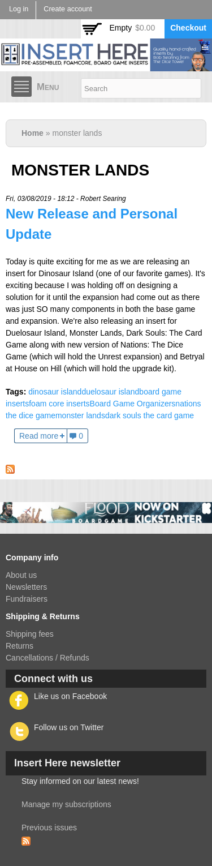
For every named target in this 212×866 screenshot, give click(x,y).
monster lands (80, 415)
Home (32, 133)
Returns (19, 645)
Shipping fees (30, 633)
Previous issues (49, 827)
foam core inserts (59, 403)
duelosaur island (110, 391)
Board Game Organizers (133, 403)
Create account (68, 9)
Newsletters (26, 586)
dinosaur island (54, 391)
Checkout (188, 27)
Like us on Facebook (70, 696)
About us (21, 575)
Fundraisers (26, 598)
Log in (18, 9)
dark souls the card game (149, 415)
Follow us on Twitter (68, 727)
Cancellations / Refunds (47, 657)
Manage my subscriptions (66, 804)
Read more (38, 435)
